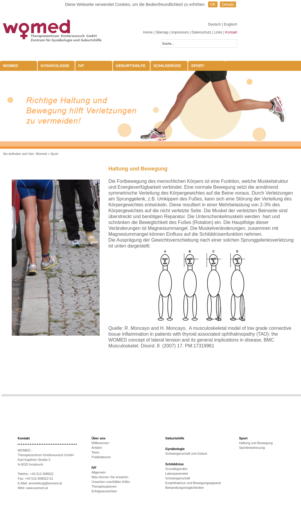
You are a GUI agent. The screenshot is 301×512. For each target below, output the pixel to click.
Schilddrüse (167, 65)
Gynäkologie (55, 65)
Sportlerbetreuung (252, 447)
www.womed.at (37, 488)
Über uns (98, 438)
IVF (81, 65)
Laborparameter (176, 473)
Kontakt (231, 32)
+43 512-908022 (41, 474)
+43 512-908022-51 (39, 478)
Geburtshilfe (131, 65)
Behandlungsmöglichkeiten (184, 487)
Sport (197, 65)
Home (148, 32)
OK (213, 4)
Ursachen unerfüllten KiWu (110, 481)
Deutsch (215, 24)
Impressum (180, 32)
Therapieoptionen (104, 486)
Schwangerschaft (177, 478)
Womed (41, 153)
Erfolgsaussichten (104, 491)
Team (95, 452)
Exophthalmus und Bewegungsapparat (193, 483)
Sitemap (161, 32)
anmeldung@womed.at (45, 483)
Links (218, 32)
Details (228, 4)
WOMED (10, 65)
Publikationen (101, 457)
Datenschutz (201, 32)
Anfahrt (96, 447)
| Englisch (229, 24)
